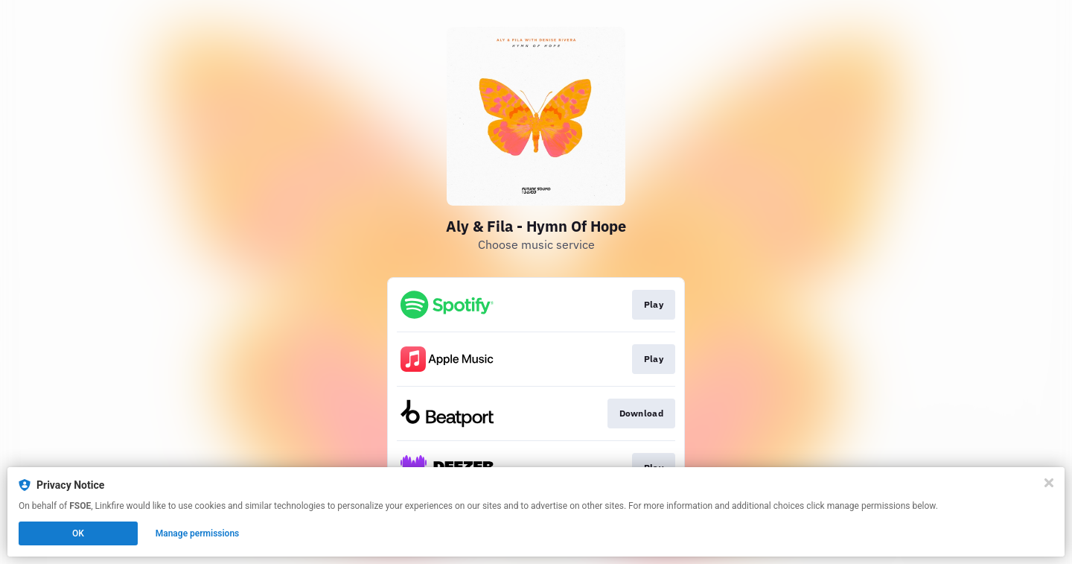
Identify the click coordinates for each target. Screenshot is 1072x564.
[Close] (1049, 483)
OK (78, 533)
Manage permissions (198, 533)
